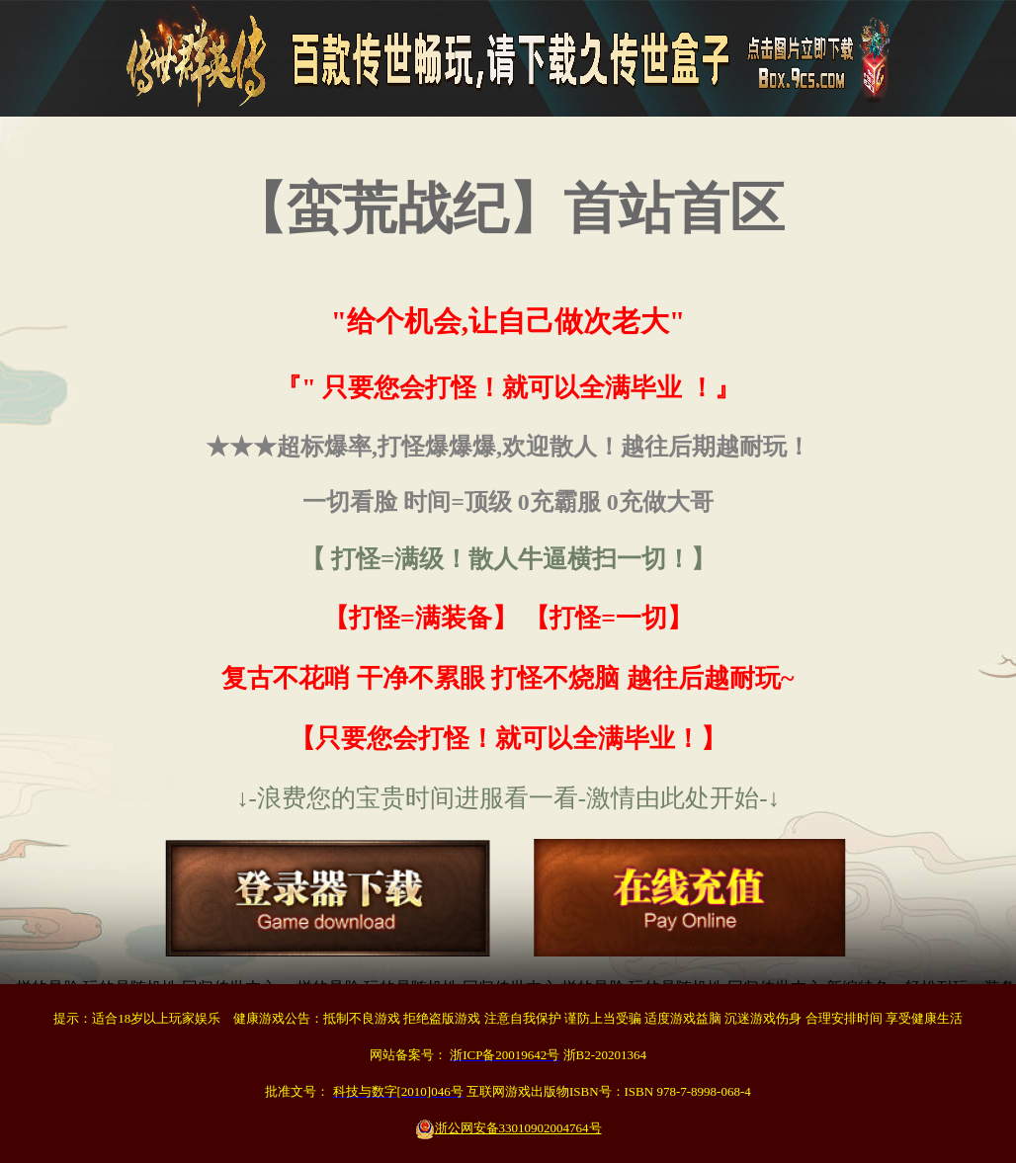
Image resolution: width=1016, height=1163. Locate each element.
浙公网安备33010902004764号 (508, 1128)
